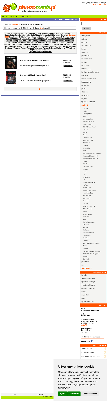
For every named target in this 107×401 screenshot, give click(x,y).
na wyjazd (84, 95)
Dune (50, 37)
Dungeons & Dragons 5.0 (37, 39)
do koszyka (68, 66)
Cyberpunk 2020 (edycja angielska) (33, 75)
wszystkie (47, 28)
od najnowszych (38, 24)
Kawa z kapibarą (87, 352)
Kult (33, 41)
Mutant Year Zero (23, 42)
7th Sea (38, 33)
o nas (14, 394)
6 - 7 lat (23, 28)
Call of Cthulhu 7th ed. (39, 35)
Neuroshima (46, 42)
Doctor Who (43, 37)
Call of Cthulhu (24, 35)
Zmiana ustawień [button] (90, 394)
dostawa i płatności (88, 288)
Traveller (65, 46)
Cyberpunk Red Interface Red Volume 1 (34, 60)
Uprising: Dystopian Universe (91, 243)
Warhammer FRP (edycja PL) (91, 254)
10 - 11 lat (36, 28)
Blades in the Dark (12, 35)
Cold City (51, 35)
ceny (22, 24)
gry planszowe (7, 16)
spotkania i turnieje (88, 282)
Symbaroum (21, 46)
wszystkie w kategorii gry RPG (40, 52)
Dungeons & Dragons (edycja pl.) (92, 153)
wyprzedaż (86, 268)
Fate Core (57, 39)
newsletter (85, 295)
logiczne (84, 49)
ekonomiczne (86, 46)
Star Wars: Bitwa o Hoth (90, 356)
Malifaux (55, 41)
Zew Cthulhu (45, 50)
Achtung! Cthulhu (48, 33)
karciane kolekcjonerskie (90, 72)
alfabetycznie (28, 24)
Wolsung (36, 50)
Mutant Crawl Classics (89, 190)
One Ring (63, 42)
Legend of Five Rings (43, 41)
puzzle (83, 89)
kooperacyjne (86, 82)
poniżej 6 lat (16, 28)
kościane (84, 75)
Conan (57, 35)
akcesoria (84, 92)
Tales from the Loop (33, 46)
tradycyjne (85, 52)
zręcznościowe (86, 59)
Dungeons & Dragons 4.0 (18, 39)
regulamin (41, 394)
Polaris (28, 44)
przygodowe (85, 56)
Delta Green (26, 37)
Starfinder (12, 46)
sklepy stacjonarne (88, 278)
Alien (57, 33)
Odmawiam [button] (74, 394)
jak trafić (84, 325)
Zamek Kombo (86, 348)
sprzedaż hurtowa (87, 301)
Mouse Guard (64, 41)
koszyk (103, 3)
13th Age (31, 33)
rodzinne (84, 39)
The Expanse (47, 46)
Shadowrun (47, 44)
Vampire (30, 48)
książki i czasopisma (88, 79)
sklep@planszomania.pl (90, 310)
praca (83, 298)
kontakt (84, 275)
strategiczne (85, 36)
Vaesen (23, 48)
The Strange (56, 46)
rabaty (83, 292)
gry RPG (16, 16)
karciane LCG (86, 69)
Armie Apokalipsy (66, 33)
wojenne (84, 98)
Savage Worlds (36, 44)
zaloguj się (85, 3)
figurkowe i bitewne (88, 102)
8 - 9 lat (29, 28)
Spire (54, 44)
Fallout (50, 39)
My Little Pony (36, 42)
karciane (84, 62)
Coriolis (64, 35)
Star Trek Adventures (64, 44)
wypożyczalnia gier (88, 285)
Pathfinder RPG (19, 44)
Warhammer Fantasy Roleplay (44, 48)
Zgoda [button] (62, 394)
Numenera (55, 42)
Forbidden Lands (67, 39)
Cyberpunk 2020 (87, 137)
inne (20, 41)
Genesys (9, 41)
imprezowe (85, 65)
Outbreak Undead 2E (89, 206)
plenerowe (85, 262)
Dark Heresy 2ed (15, 37)
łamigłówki (85, 85)
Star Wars (86, 224)
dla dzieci (35, 37)
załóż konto (95, 3)
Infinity (15, 41)
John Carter (26, 41)
